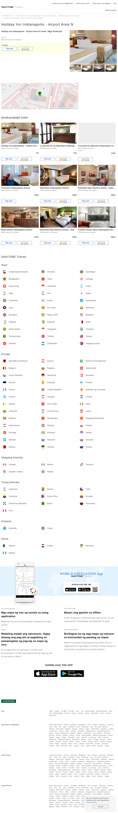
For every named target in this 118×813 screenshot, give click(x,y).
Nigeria (107, 746)
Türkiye (61, 731)
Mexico (96, 741)
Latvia (99, 737)
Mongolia (52, 729)
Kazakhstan (84, 727)
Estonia (58, 735)
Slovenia (58, 741)
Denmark (51, 735)
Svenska (108, 713)
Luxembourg (92, 737)
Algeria (88, 746)
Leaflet (51, 108)
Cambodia (71, 727)
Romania (103, 739)
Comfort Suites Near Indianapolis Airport (97, 230)
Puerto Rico (89, 743)
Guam (82, 746)
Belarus (71, 741)
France (78, 735)
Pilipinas (74, 729)
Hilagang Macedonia (64, 739)
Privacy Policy (91, 802)
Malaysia (67, 729)
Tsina (89, 724)
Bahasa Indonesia (101, 711)
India (55, 727)
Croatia (58, 737)
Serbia (109, 739)
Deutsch (73, 713)
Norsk (102, 713)
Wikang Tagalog (58, 713)
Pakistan (81, 729)
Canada (90, 741)
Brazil (58, 746)
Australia (76, 746)
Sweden (51, 741)
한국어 (78, 711)
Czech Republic (97, 733)
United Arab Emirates (55, 724)
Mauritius (100, 746)
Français (67, 713)
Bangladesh (82, 724)
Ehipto (94, 746)
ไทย (82, 711)
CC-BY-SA (75, 108)
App (115, 3)
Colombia (82, 743)
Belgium (72, 733)
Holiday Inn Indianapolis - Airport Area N (37, 24)
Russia (84, 741)
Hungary (51, 737)
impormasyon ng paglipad (101, 3)
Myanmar (105, 727)
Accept (100, 806)
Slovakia (65, 741)
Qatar (87, 729)
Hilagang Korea (91, 731)
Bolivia (70, 743)
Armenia (66, 724)
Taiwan (67, 731)
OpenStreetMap (59, 108)
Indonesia (110, 724)
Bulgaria (79, 733)
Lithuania (84, 737)
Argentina (64, 743)
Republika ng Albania (103, 731)
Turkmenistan (53, 731)
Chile (75, 743)
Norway (83, 739)
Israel (50, 727)
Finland (71, 735)
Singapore (104, 729)
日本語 (51, 711)
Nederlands (52, 715)
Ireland (64, 737)
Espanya (65, 735)
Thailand (111, 729)
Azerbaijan (73, 724)
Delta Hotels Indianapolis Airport (16, 230)
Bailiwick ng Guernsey (100, 735)
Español (80, 713)
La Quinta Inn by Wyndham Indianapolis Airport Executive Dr (69, 146)
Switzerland (87, 733)
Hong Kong (102, 724)
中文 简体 (71, 711)
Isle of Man (71, 737)
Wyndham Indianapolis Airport (54, 188)
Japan (64, 727)
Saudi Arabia (95, 729)
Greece (110, 735)
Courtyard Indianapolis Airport (15, 188)
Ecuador (97, 743)
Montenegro (52, 739)
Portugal (96, 739)
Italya (78, 737)
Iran (60, 727)
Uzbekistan (81, 731)
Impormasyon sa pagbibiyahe (62, 3)
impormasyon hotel (82, 3)
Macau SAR (60, 729)
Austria (51, 733)
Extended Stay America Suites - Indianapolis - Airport (65, 230)
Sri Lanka (98, 727)
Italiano (87, 713)
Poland (89, 739)
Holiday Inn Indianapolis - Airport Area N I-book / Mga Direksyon (31, 31)
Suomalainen (95, 713)
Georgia (94, 724)
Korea (78, 727)
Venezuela (64, 746)
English (57, 711)
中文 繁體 (63, 711)
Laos (91, 727)
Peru (70, 746)
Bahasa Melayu (90, 711)
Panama (102, 741)
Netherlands (76, 739)
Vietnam (73, 731)
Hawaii (57, 743)
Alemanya (107, 733)
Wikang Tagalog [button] (110, 10)
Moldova (105, 737)
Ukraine (78, 741)
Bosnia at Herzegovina (62, 733)
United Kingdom (86, 735)
